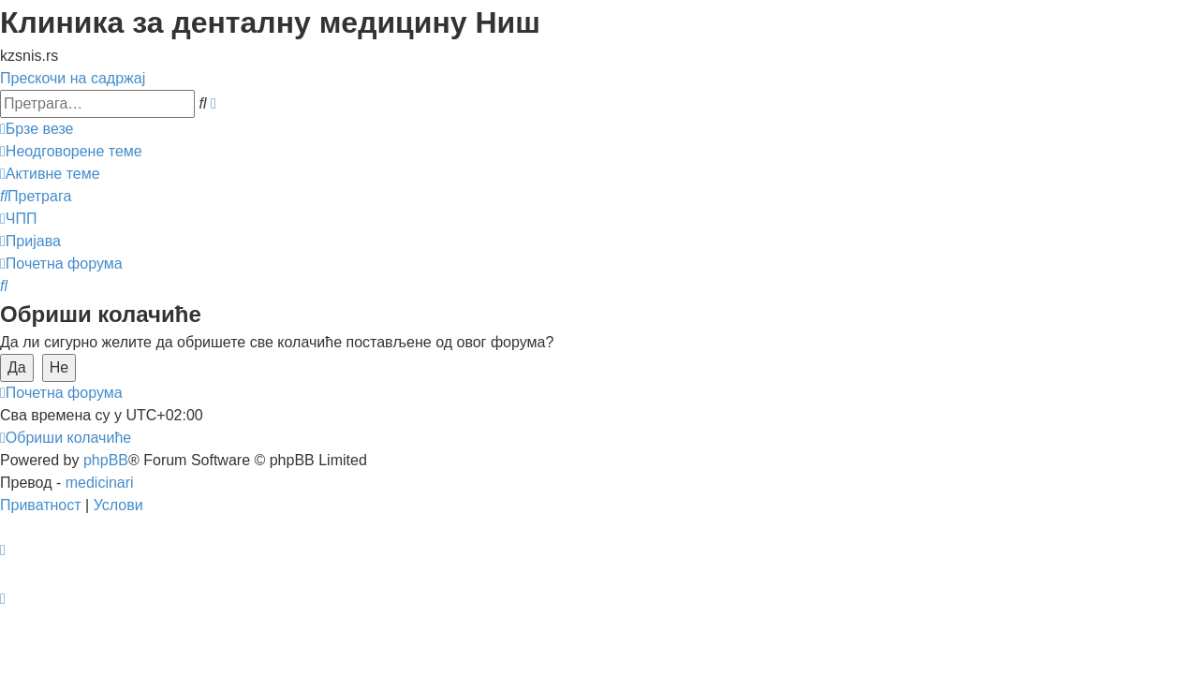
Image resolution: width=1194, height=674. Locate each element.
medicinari (100, 483)
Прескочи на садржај (72, 78)
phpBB (105, 460)
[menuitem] (71, 151)
